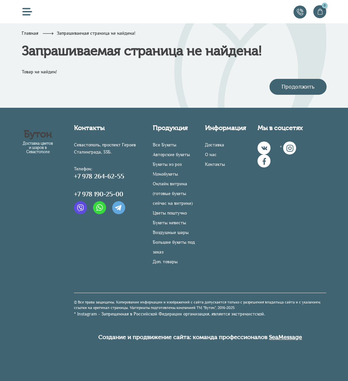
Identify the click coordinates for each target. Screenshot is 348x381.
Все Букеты (164, 144)
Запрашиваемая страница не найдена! (96, 33)
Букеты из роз (167, 164)
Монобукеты (165, 174)
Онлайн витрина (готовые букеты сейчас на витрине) (173, 193)
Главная (30, 33)
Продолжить (298, 86)
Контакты (215, 164)
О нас (211, 154)
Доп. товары (165, 261)
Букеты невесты (169, 222)
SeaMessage (285, 337)
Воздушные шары (171, 232)
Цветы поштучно (170, 213)
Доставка (214, 144)
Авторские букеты (171, 154)
